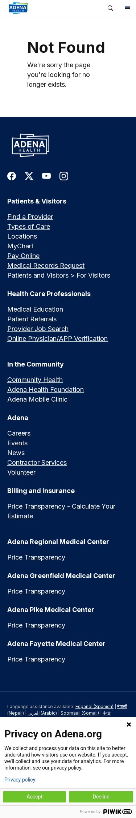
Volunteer (21, 472)
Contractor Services (37, 462)
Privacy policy (19, 780)
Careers (18, 433)
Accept (34, 797)
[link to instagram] (63, 175)
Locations (22, 236)
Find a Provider (30, 216)
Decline (101, 797)
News (16, 453)
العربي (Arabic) (42, 713)
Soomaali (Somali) (80, 713)
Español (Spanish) (94, 706)
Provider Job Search (38, 329)
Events (17, 443)
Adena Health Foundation (45, 389)
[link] (51, 8)
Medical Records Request (46, 265)
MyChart (20, 246)
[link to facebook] (11, 175)
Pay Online (23, 256)
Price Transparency (36, 557)
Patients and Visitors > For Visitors (58, 275)
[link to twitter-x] (29, 175)
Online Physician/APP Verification (57, 338)
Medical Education (35, 309)
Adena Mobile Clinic (37, 399)
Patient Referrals (32, 319)
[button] (110, 8)
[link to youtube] (46, 175)
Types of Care (28, 226)
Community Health (35, 380)
